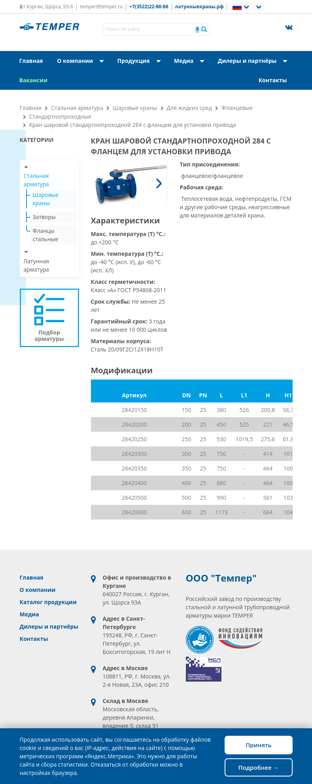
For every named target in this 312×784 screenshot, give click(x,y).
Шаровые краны (135, 107)
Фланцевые (237, 107)
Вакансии (33, 80)
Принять (259, 745)
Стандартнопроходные (60, 116)
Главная (31, 60)
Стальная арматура (77, 107)
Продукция (141, 60)
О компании (83, 60)
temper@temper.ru (101, 6)
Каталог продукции (48, 602)
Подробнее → (258, 767)
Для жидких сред (189, 107)
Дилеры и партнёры (255, 60)
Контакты (273, 80)
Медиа (188, 60)
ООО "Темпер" (221, 578)
